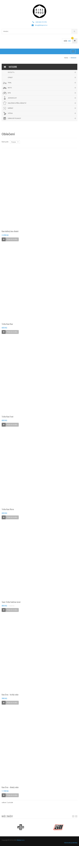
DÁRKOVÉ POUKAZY (14, 118)
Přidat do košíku (12, 240)
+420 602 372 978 (40, 22)
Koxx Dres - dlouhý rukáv (10, 788)
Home (66, 58)
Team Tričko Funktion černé (11, 602)
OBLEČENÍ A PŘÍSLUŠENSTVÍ (17, 103)
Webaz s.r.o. (21, 840)
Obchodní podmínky (70, 843)
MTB (9, 93)
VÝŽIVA (10, 113)
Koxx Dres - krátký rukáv (10, 695)
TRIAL (10, 83)
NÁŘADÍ (10, 108)
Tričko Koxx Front (7, 417)
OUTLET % (11, 72)
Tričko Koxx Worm (8, 510)
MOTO (10, 88)
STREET (10, 77)
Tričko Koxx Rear (7, 325)
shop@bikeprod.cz (41, 25)
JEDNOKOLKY (12, 98)
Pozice (14, 142)
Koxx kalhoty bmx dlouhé (10, 232)
